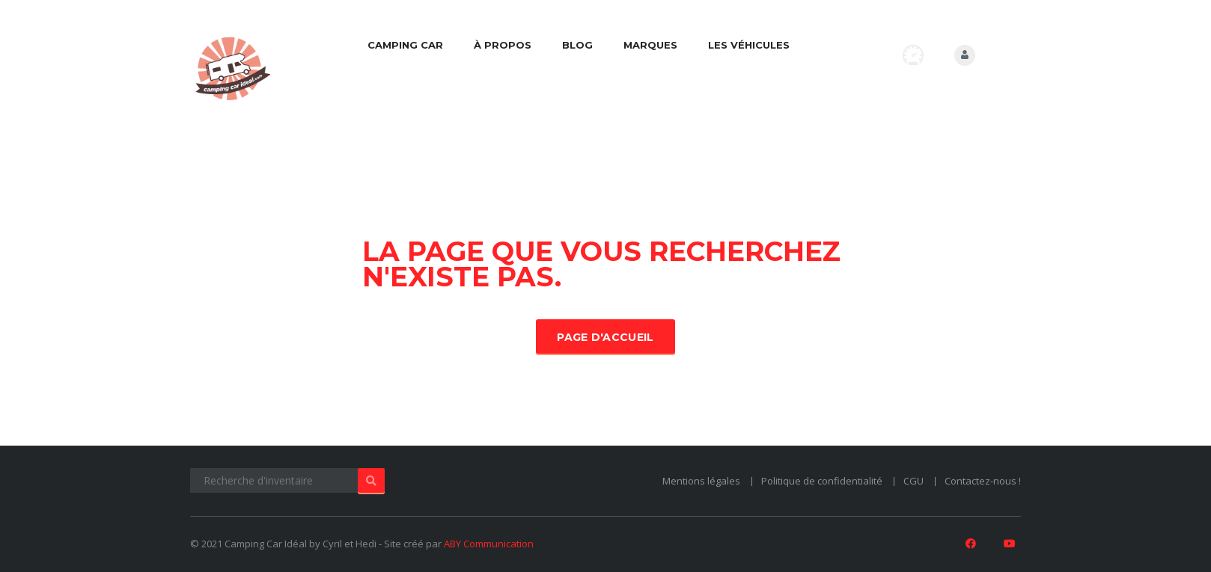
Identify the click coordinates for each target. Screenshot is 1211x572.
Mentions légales (701, 481)
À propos (502, 45)
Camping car (405, 45)
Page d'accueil (605, 337)
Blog (577, 45)
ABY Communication (489, 543)
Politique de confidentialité (821, 481)
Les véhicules (749, 45)
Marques (650, 45)
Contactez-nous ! (983, 481)
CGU (913, 481)
